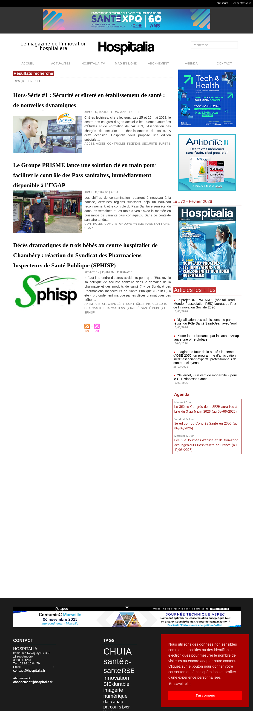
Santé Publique (144, 337)
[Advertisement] (207, 526)
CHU (109, 650)
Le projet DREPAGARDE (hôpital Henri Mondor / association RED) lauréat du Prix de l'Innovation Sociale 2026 (205, 303)
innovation (112, 670)
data (124, 681)
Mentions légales (112, 706)
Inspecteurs (147, 334)
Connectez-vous (241, 3)
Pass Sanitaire (148, 244)
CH (102, 334)
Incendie (128, 153)
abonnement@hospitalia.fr (31, 678)
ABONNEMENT (158, 63)
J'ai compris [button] (205, 695)
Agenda (181, 394)
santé (110, 658)
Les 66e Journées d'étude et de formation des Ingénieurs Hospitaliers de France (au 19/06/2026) (205, 444)
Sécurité (141, 153)
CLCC (119, 695)
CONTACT (224, 63)
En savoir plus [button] (180, 684)
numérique (111, 680)
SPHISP (162, 337)
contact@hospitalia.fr (37, 667)
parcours (117, 685)
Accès (88, 153)
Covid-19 (107, 244)
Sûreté (155, 153)
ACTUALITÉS (60, 63)
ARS (95, 334)
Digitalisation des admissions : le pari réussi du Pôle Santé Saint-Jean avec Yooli (206, 321)
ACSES (99, 153)
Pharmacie (91, 337)
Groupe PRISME (126, 244)
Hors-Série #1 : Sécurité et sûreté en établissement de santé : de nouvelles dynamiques (81, 104)
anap (106, 685)
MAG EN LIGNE (126, 63)
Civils (106, 695)
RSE (121, 665)
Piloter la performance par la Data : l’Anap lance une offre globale (204, 337)
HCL (127, 692)
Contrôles (112, 153)
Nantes (107, 689)
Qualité (126, 337)
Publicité (136, 706)
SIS (126, 671)
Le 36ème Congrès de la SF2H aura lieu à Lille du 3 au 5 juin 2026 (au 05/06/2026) (205, 409)
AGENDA (191, 63)
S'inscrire (222, 3)
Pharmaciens (110, 337)
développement (113, 692)
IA (121, 650)
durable (108, 675)
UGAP (164, 244)
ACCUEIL (27, 63)
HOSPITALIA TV (93, 63)
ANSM (88, 334)
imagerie (123, 675)
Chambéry (112, 334)
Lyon (128, 685)
